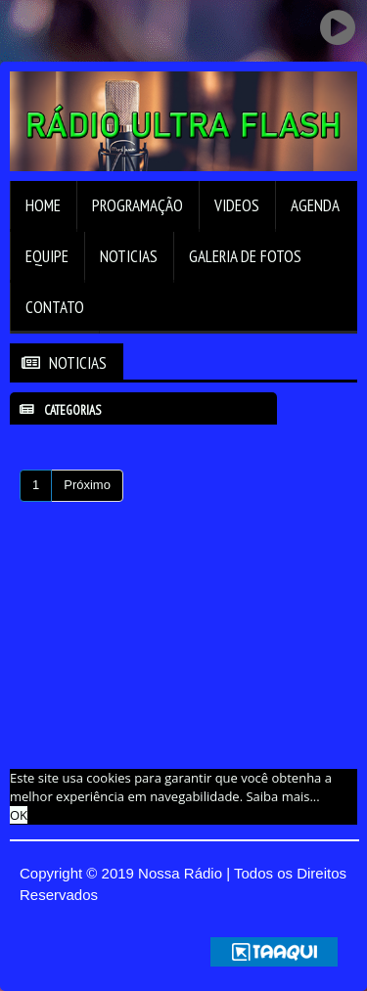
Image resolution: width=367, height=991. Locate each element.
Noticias (129, 256)
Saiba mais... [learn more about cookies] (282, 796)
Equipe (47, 256)
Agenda (315, 205)
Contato (54, 307)
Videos (236, 205)
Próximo (87, 484)
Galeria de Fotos (245, 256)
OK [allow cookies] (18, 815)
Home (43, 205)
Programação (137, 205)
